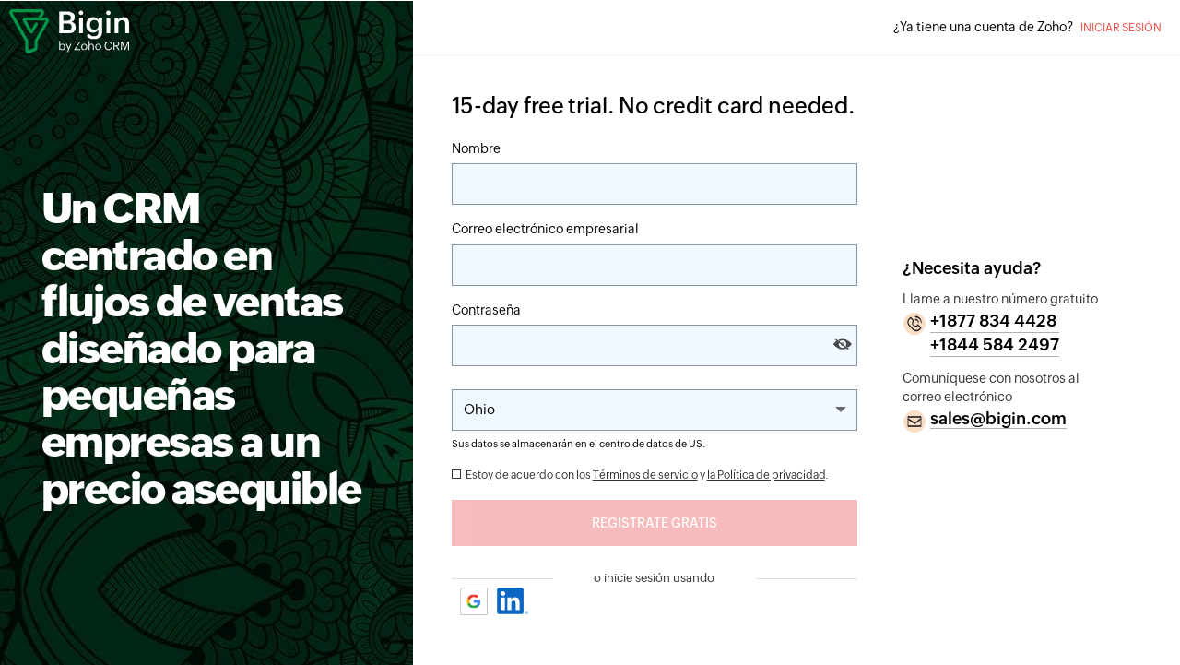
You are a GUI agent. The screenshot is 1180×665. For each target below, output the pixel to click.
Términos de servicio (645, 475)
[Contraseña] (654, 345)
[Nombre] (654, 184)
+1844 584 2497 (994, 344)
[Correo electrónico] (654, 265)
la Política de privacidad (766, 475)
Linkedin (513, 601)
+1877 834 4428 (993, 320)
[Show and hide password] (842, 344)
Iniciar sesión (1121, 27)
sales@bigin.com (998, 418)
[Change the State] (654, 410)
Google (474, 601)
